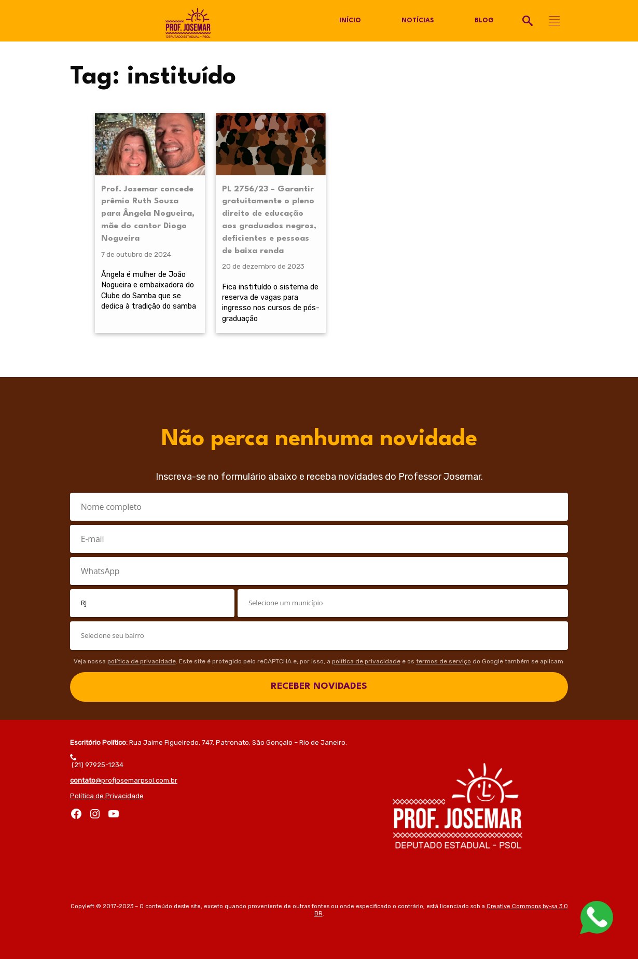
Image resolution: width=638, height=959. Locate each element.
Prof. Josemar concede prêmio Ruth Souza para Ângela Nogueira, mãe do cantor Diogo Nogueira (148, 214)
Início (350, 21)
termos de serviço (443, 661)
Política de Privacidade (107, 796)
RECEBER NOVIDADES (319, 686)
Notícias (417, 21)
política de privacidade (141, 661)
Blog (484, 21)
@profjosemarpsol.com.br (123, 780)
